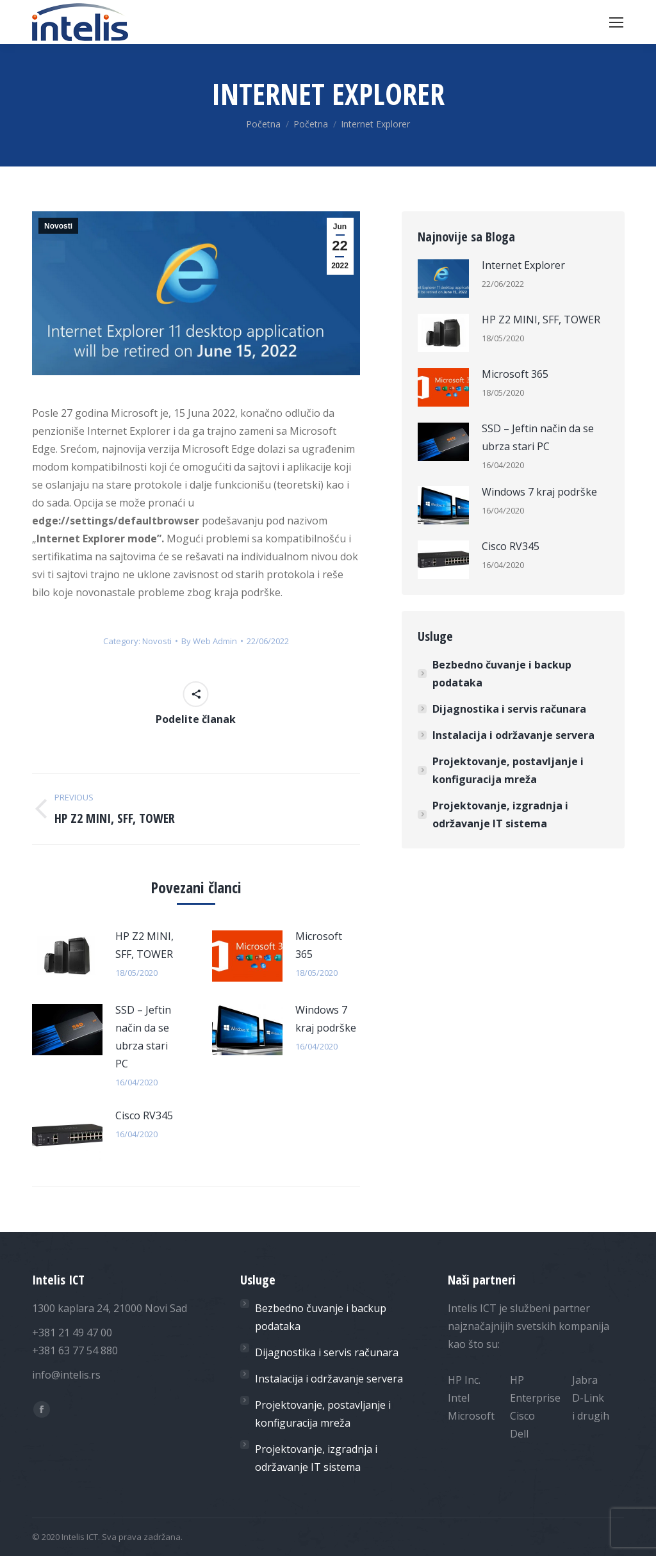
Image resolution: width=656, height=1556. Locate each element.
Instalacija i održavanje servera (513, 735)
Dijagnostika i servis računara (509, 709)
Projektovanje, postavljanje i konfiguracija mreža (508, 770)
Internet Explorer (523, 265)
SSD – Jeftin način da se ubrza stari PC (143, 1037)
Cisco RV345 (144, 1115)
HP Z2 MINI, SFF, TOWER (144, 945)
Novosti (58, 226)
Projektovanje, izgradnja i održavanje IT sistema (500, 814)
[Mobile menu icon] (616, 22)
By (209, 641)
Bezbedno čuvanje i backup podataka (501, 674)
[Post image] (67, 956)
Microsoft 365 (318, 945)
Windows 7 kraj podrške (325, 1019)
